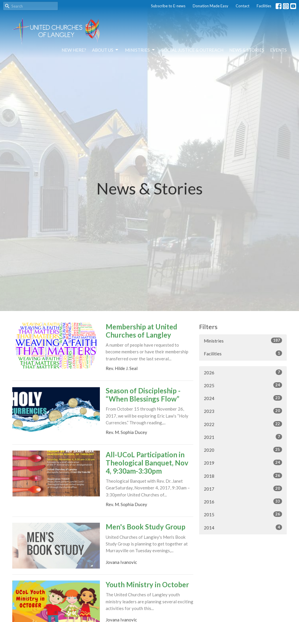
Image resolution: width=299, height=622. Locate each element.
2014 (243, 527)
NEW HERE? (74, 50)
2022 (243, 424)
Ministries (140, 50)
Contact (242, 6)
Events (278, 50)
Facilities (264, 6)
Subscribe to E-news (168, 6)
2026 (243, 372)
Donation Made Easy (210, 6)
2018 (243, 476)
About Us (105, 50)
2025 (243, 385)
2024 (243, 398)
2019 (243, 462)
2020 (243, 450)
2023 (243, 411)
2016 (243, 501)
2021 (243, 437)
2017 (243, 488)
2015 (243, 514)
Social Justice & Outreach (192, 50)
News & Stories (246, 50)
